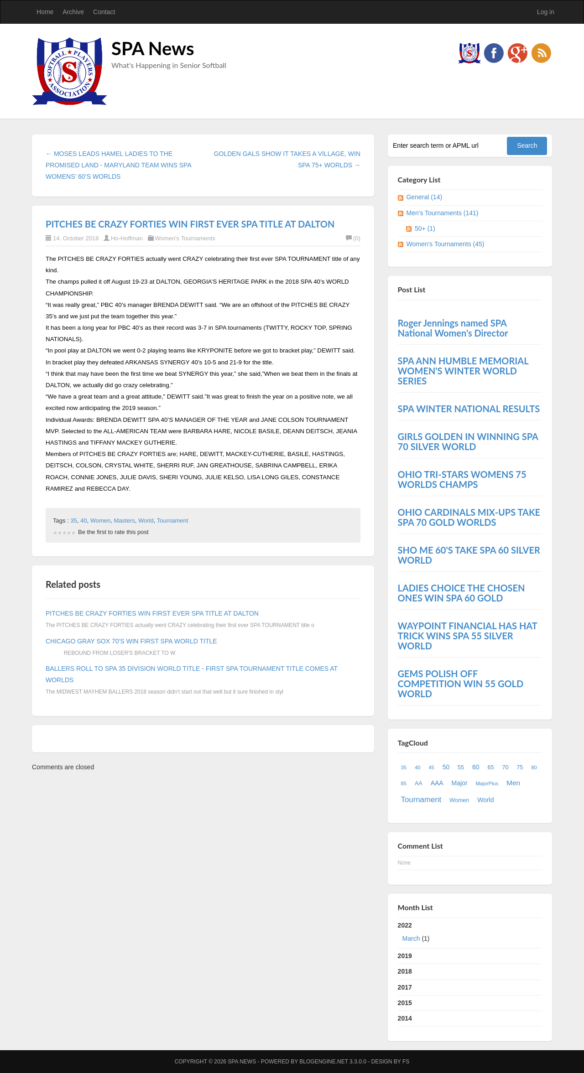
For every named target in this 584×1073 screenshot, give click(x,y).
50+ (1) (425, 228)
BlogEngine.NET (323, 1061)
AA (418, 783)
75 (519, 767)
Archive (73, 12)
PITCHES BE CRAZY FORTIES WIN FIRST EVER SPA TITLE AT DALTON (190, 223)
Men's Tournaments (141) (442, 213)
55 (461, 767)
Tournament (172, 520)
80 (534, 767)
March (411, 938)
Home (44, 12)
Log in (545, 12)
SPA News (152, 48)
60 (476, 767)
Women (100, 520)
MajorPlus (486, 783)
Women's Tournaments (185, 238)
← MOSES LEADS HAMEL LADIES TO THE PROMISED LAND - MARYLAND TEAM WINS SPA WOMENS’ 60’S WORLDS (118, 165)
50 (446, 767)
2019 (405, 955)
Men (513, 783)
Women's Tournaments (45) (445, 244)
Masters (124, 520)
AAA (437, 783)
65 (490, 767)
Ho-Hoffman (127, 238)
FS (405, 1061)
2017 (405, 987)
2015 (405, 1002)
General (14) (424, 197)
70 (505, 767)
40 (83, 520)
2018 (405, 971)
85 (404, 783)
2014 (405, 1018)
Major (460, 783)
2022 (470, 934)
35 (73, 520)
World (146, 520)
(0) (353, 238)
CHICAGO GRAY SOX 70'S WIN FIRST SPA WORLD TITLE (131, 641)
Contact (104, 12)
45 (431, 767)
